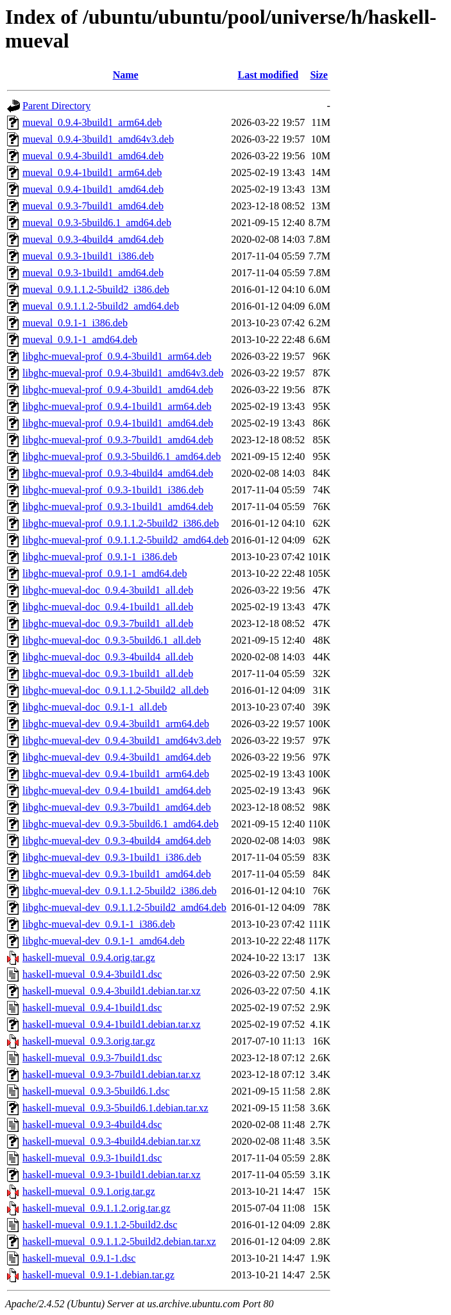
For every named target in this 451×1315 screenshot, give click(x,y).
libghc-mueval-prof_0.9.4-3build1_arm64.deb (117, 356)
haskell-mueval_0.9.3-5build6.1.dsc (95, 1091)
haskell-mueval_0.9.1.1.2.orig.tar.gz (96, 1208)
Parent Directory (56, 105)
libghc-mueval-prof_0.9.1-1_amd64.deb (104, 573)
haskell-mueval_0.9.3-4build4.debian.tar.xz (111, 1141)
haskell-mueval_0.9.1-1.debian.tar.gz (98, 1274)
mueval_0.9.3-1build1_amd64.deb (93, 272)
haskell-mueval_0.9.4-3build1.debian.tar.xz (111, 990)
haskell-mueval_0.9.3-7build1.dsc (92, 1057)
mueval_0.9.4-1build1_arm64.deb (92, 172)
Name (126, 74)
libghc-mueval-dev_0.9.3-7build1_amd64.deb (116, 807)
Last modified (267, 74)
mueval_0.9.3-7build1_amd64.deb (93, 205)
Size (319, 74)
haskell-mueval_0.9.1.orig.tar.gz (88, 1191)
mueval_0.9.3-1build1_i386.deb (88, 256)
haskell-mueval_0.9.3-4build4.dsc (92, 1124)
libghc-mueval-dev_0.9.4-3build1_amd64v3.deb (121, 740)
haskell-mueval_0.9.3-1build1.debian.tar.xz (111, 1174)
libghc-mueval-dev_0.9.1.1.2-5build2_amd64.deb (124, 907)
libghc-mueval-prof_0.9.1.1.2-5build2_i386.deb (120, 523)
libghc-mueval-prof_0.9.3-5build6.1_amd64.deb (121, 456)
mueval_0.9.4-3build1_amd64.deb (93, 155)
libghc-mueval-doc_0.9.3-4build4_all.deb (107, 656)
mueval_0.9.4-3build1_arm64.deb (92, 122)
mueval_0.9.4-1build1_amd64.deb (93, 189)
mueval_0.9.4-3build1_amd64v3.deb (98, 139)
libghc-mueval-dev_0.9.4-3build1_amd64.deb (116, 757)
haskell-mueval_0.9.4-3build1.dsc (92, 974)
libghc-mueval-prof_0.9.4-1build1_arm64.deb (117, 406)
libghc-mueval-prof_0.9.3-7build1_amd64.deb (117, 439)
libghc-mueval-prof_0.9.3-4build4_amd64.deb (117, 473)
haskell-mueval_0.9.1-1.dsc (78, 1258)
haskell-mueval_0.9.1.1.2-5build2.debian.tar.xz (119, 1241)
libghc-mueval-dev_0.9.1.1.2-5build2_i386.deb (119, 890)
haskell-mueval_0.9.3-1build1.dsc (92, 1157)
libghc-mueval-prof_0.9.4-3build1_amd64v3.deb (122, 372)
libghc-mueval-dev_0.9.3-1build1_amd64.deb (116, 874)
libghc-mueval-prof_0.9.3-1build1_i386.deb (112, 489)
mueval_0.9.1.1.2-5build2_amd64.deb (100, 306)
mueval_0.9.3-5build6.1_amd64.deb (96, 222)
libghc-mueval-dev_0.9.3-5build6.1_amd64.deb (120, 823)
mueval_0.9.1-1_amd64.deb (79, 339)
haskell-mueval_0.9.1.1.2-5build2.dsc (99, 1224)
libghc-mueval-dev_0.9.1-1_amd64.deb (103, 940)
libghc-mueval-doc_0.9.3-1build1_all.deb (107, 673)
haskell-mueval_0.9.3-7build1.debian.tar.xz (111, 1074)
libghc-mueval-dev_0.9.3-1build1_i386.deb (111, 857)
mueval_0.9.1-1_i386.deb (75, 322)
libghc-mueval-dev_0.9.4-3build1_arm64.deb (115, 723)
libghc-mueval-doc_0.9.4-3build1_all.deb (107, 590)
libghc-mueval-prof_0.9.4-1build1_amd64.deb (117, 423)
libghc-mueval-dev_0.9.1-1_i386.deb (98, 924)
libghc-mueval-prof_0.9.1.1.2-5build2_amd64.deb (125, 539)
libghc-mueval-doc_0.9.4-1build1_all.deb (107, 606)
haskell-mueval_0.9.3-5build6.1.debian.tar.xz (115, 1107)
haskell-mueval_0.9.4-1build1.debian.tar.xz (111, 1024)
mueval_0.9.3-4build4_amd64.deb (93, 239)
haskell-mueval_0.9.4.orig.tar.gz (88, 957)
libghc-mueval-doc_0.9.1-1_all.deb (94, 707)
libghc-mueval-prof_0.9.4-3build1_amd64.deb (117, 389)
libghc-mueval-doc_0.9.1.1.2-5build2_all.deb (115, 690)
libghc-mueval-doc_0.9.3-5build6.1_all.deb (111, 640)
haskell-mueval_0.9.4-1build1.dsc (92, 1007)
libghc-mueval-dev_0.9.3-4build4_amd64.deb (116, 840)
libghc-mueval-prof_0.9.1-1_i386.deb (99, 556)
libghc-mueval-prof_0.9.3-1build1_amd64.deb (117, 506)
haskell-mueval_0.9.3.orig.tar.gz (88, 1041)
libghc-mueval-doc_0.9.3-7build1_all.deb (107, 623)
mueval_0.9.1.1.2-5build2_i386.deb (95, 289)
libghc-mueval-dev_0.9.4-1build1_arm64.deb (115, 773)
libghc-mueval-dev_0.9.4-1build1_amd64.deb (116, 790)
